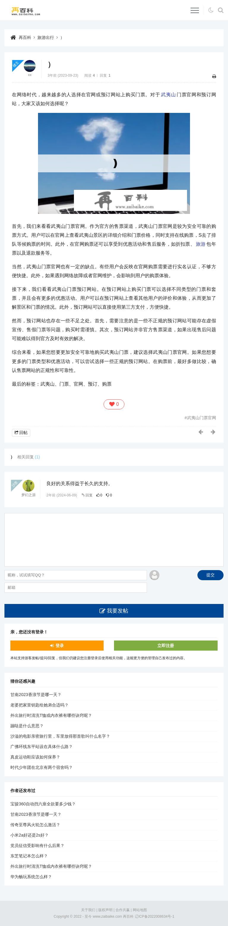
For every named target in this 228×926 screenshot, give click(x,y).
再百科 (25, 37)
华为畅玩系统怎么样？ (31, 876)
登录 (60, 645)
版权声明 (105, 910)
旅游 (200, 244)
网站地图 (140, 910)
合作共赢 (122, 910)
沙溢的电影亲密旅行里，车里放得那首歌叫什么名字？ (60, 736)
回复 (89, 495)
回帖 (23, 432)
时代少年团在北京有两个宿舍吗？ (41, 767)
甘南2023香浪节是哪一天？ (35, 694)
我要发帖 (117, 611)
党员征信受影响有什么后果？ (37, 845)
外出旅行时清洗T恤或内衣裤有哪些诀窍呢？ (51, 715)
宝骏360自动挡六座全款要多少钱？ (42, 804)
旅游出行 (45, 37)
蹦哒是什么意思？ (27, 725)
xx (29, 75)
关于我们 (88, 910)
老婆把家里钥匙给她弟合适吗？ (39, 705)
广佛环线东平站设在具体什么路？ (41, 746)
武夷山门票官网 (201, 417)
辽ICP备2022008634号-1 (154, 916)
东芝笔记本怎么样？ (29, 856)
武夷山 (168, 94)
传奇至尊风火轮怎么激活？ (35, 824)
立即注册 (165, 645)
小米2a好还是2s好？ (29, 835)
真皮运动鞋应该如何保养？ (35, 757)
